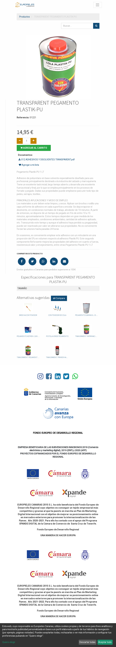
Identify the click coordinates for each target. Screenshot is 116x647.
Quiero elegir (8, 642)
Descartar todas (87, 642)
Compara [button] (59, 298)
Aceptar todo (105, 642)
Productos (24, 16)
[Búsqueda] (96, 26)
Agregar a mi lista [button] (29, 165)
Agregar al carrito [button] (33, 148)
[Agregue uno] (34, 141)
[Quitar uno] (20, 141)
